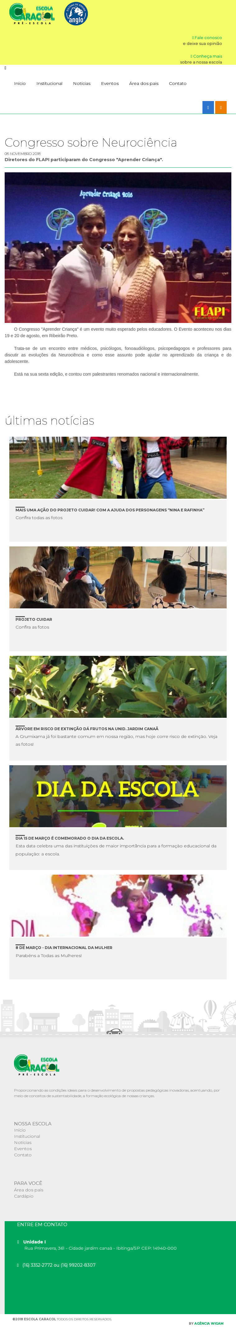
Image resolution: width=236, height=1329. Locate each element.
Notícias (81, 83)
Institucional (49, 83)
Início (20, 83)
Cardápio (24, 1196)
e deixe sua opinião (202, 43)
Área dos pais (143, 83)
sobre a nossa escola (201, 62)
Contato (178, 83)
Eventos (110, 83)
